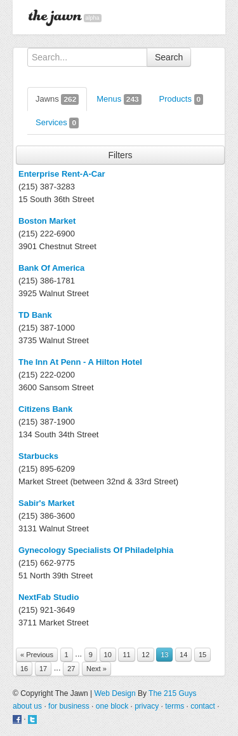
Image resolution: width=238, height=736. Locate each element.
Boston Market (47, 221)
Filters (120, 155)
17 (43, 668)
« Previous (36, 654)
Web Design (114, 693)
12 (145, 654)
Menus (118, 99)
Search (169, 57)
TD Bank (35, 315)
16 (24, 668)
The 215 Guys (172, 693)
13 (164, 654)
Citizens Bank (45, 409)
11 (126, 654)
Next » (96, 668)
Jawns (57, 99)
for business (68, 706)
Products (181, 99)
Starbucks (38, 456)
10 (108, 654)
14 (183, 654)
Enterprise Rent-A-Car (61, 174)
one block (112, 706)
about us (27, 706)
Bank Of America (51, 268)
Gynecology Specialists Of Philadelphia (95, 550)
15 (202, 654)
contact (202, 706)
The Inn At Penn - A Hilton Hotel (80, 362)
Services (57, 123)
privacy (147, 706)
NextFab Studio (48, 597)
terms (174, 706)
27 (71, 668)
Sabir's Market (46, 503)
